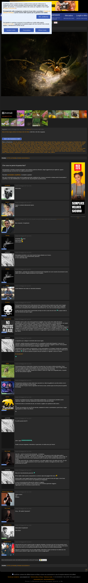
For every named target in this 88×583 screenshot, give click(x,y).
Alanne (25, 142)
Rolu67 (24, 151)
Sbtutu (56, 151)
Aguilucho (20, 142)
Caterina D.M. (34, 143)
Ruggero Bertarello (31, 151)
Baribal (14, 143)
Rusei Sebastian (40, 151)
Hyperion (17, 146)
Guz (13, 146)
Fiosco (8, 144)
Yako (49, 152)
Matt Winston (64, 147)
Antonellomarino (77, 142)
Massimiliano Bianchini (55, 147)
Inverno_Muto (23, 146)
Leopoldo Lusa (53, 146)
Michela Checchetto (15, 148)
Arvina (5, 143)
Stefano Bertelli (9, 152)
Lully (75, 146)
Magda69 (79, 146)
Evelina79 (68, 143)
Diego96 (49, 143)
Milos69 (23, 148)
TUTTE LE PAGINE (11, 158)
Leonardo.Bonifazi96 (44, 146)
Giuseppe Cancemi (79, 144)
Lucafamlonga (70, 146)
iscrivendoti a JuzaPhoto (14, 174)
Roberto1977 (12, 151)
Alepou (45, 142)
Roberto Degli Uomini (73, 149)
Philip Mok (14, 149)
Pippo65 (29, 149)
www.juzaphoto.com (38, 579)
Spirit (84, 151)
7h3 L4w (15, 142)
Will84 (7, 363)
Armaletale (7, 185)
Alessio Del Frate (52, 142)
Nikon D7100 (5, 132)
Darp (45, 143)
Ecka (53, 143)
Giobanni (50, 144)
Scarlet (63, 151)
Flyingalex (21, 144)
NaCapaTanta (41, 148)
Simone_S (79, 151)
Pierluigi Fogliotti (22, 149)
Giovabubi (62, 144)
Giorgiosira (56, 144)
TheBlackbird (17, 152)
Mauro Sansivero (72, 147)
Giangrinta (45, 144)
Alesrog (28, 129)
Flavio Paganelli (15, 144)
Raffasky (38, 149)
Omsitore (7, 302)
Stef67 (3, 152)
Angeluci (70, 142)
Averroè (10, 143)
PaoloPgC (5, 149)
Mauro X (79, 147)
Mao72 (4, 147)
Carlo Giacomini (26, 143)
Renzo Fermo (50, 149)
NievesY (63, 148)
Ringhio (65, 149)
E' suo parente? (19, 354)
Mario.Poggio (37, 147)
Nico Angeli (48, 148)
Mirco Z (27, 148)
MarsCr (42, 147)
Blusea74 (19, 143)
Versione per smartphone (13, 577)
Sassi (52, 151)
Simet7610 (73, 151)
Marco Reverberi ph (11, 147)
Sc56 (59, 151)
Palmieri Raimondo (77, 148)
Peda (10, 149)
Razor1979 (44, 149)
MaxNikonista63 (6, 148)
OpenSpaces (68, 148)
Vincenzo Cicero (39, 152)
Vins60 (45, 152)
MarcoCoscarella (29, 147)
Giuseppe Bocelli (69, 144)
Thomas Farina (25, 152)
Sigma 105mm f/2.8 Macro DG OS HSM (19, 132)
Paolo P (7, 202)
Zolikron (53, 152)
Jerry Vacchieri (34, 146)
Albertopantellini (39, 142)
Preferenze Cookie (8, 24)
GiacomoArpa (38, 144)
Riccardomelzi (7, 319)
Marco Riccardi (20, 147)
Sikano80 (68, 151)
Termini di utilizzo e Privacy (37, 577)
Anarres (59, 142)
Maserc (47, 147)
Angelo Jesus (64, 142)
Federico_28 (78, 143)
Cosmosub (40, 143)
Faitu (73, 143)
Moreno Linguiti (34, 148)
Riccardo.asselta (59, 149)
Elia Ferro (63, 143)
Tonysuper (32, 152)
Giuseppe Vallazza (6, 146)
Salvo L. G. (48, 151)
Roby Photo (19, 151)
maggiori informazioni (10, 8)
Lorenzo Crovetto (62, 146)
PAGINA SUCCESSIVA (23, 158)
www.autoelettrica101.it (49, 579)
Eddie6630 (57, 143)
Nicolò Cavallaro (56, 148)
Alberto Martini (30, 142)
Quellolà (34, 149)
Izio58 (28, 146)
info (78, 217)
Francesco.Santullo (30, 144)
